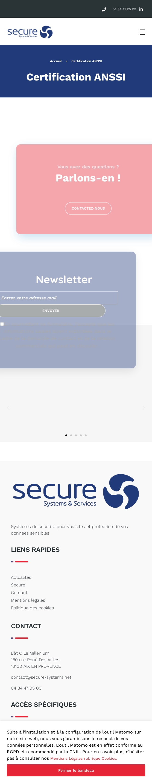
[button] (8, 408)
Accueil (56, 61)
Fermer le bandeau (76, 770)
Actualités (21, 577)
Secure (18, 585)
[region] (76, 751)
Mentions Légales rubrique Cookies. (83, 758)
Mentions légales (28, 600)
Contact (19, 592)
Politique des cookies (32, 607)
